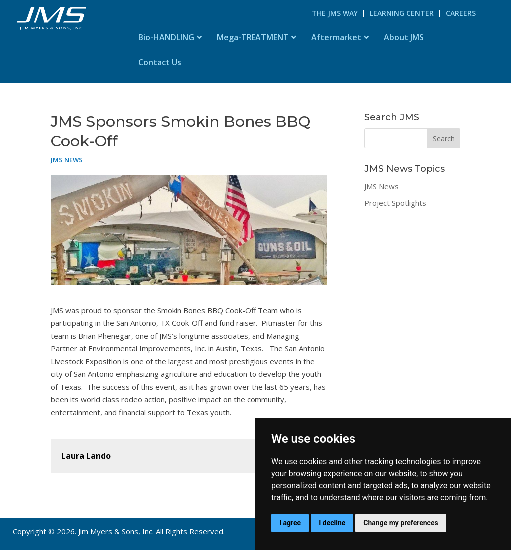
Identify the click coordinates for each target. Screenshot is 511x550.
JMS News (67, 159)
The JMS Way (335, 13)
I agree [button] (290, 523)
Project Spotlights (395, 203)
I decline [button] (332, 523)
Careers (461, 13)
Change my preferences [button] (400, 523)
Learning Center (402, 13)
